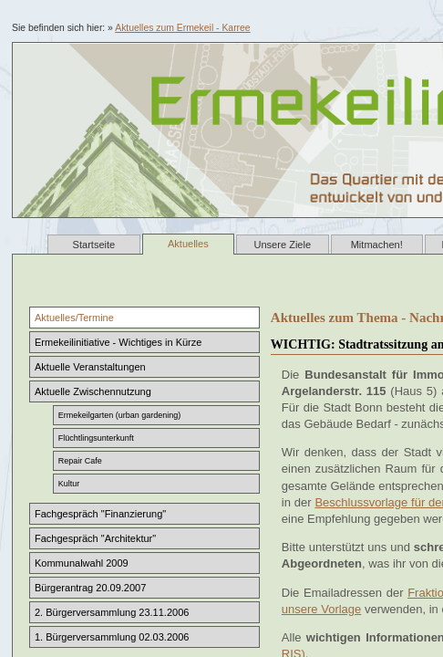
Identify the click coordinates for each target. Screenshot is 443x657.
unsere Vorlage (321, 609)
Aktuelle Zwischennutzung (93, 391)
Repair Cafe (80, 460)
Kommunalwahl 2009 (82, 563)
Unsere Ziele (282, 244)
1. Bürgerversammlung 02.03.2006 (112, 636)
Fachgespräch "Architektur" (95, 538)
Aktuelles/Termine (74, 317)
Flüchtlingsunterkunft (96, 438)
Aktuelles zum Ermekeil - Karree (182, 28)
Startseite (94, 244)
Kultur (69, 483)
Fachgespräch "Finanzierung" (100, 513)
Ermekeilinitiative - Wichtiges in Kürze (118, 342)
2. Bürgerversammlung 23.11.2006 (112, 612)
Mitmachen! (377, 244)
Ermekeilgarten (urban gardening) (119, 415)
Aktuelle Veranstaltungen (90, 366)
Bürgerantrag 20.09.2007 (90, 587)
